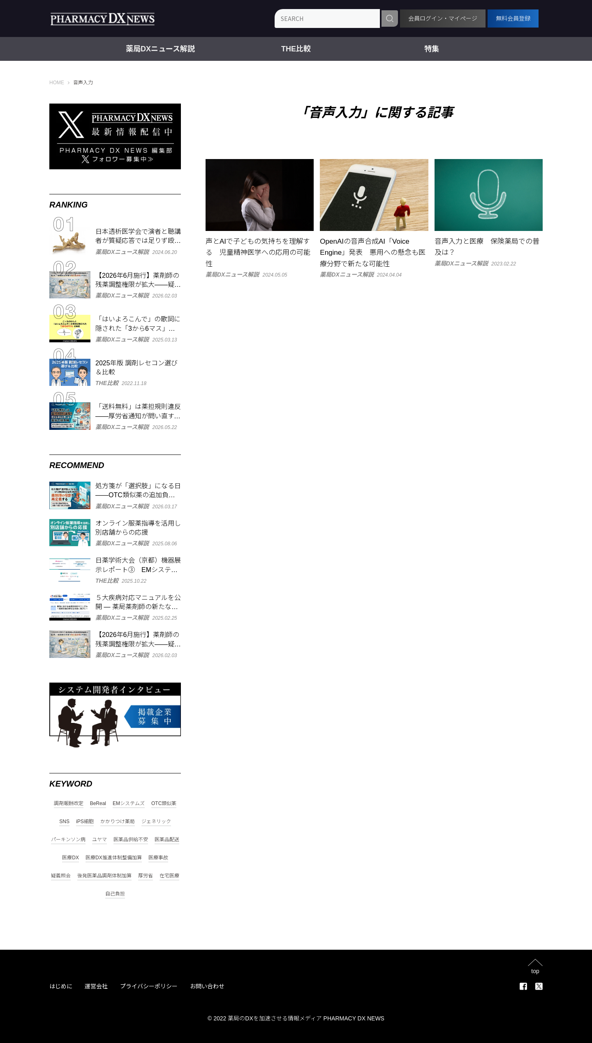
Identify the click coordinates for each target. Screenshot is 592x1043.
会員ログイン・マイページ (442, 18)
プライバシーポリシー (149, 986)
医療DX (70, 858)
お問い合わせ (207, 986)
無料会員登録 (513, 18)
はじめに (60, 986)
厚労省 (145, 876)
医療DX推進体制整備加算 (114, 858)
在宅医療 (169, 876)
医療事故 (158, 858)
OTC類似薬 (163, 803)
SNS (64, 821)
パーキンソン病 (68, 839)
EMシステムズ (129, 803)
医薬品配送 (167, 839)
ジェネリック (156, 821)
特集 (431, 49)
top (535, 971)
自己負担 (115, 894)
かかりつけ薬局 (117, 821)
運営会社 (96, 986)
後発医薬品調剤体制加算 (104, 876)
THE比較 (296, 49)
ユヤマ (99, 839)
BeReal (98, 803)
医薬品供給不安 (130, 839)
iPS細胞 (85, 821)
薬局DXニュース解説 (160, 49)
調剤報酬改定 (68, 803)
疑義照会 (61, 876)
